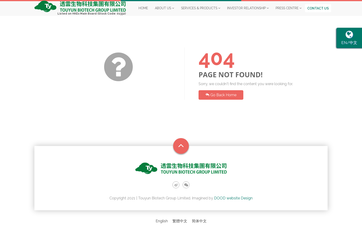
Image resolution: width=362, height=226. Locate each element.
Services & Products (200, 12)
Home (143, 12)
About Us (164, 12)
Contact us (318, 13)
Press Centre (289, 12)
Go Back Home (220, 95)
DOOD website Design (233, 198)
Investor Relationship (248, 12)
